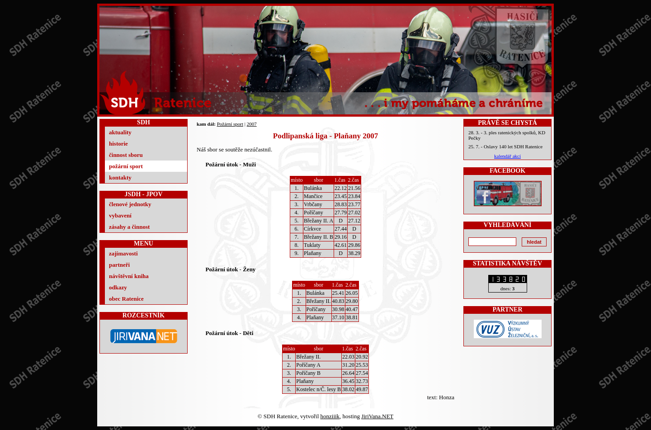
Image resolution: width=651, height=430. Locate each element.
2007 (252, 124)
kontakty (120, 177)
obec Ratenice (126, 298)
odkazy (118, 287)
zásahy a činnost (129, 226)
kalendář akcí (507, 156)
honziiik (330, 416)
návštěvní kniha (129, 276)
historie (118, 143)
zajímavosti (123, 253)
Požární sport (230, 124)
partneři (119, 264)
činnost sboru (126, 154)
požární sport (126, 166)
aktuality (120, 132)
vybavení (120, 215)
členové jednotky (130, 204)
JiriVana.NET (377, 416)
